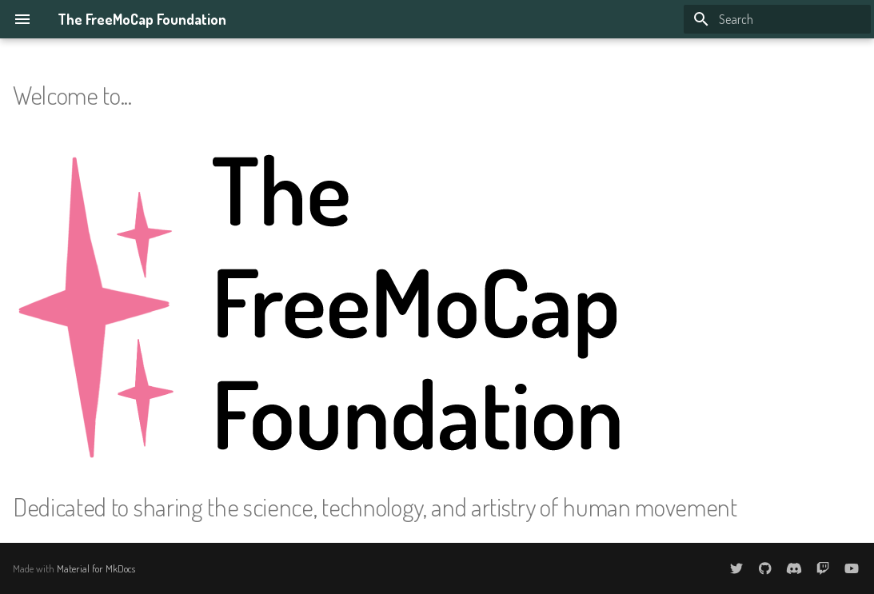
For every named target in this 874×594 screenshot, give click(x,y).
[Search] (777, 19)
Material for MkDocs (96, 568)
